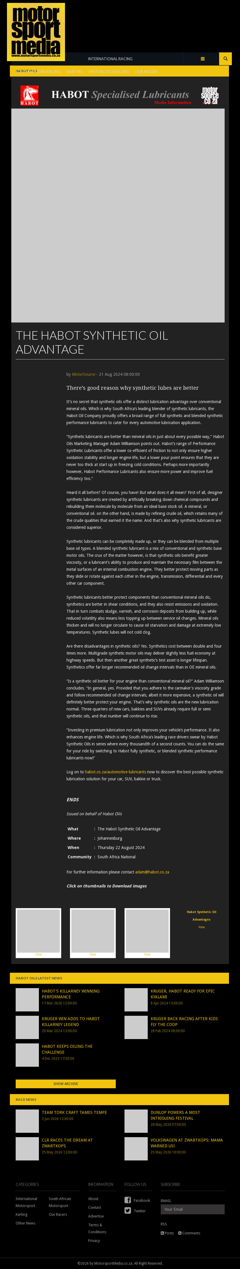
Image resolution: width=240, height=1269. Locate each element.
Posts (167, 1233)
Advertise (96, 1216)
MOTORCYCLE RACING (109, 71)
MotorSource (83, 374)
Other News (25, 1223)
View (38, 933)
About (93, 1199)
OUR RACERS (146, 71)
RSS (164, 1224)
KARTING (74, 71)
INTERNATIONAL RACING (110, 58)
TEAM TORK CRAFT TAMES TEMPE (74, 1112)
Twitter (135, 1211)
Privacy (94, 1240)
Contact (94, 1207)
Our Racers (58, 1214)
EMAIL (166, 1201)
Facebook (137, 1200)
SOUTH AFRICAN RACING (38, 71)
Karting (22, 1214)
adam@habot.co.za (152, 872)
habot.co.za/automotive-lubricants (115, 772)
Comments (189, 1233)
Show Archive (65, 1084)
